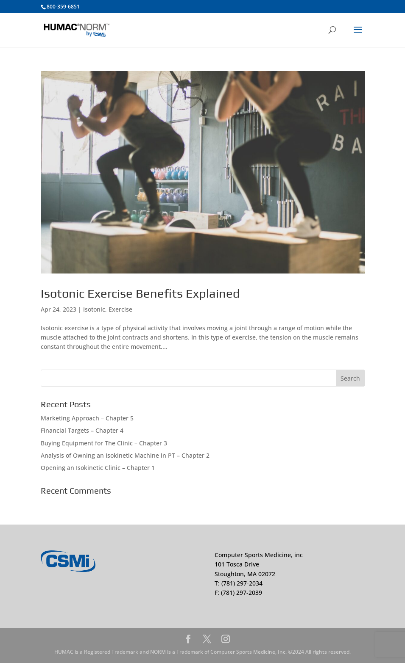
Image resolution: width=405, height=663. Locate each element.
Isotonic (94, 309)
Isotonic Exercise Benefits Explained (140, 293)
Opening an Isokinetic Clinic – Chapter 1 (98, 468)
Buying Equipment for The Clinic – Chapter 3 (104, 443)
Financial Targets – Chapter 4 (82, 430)
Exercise (120, 309)
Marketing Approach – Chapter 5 (87, 418)
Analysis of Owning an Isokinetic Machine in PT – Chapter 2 (125, 455)
